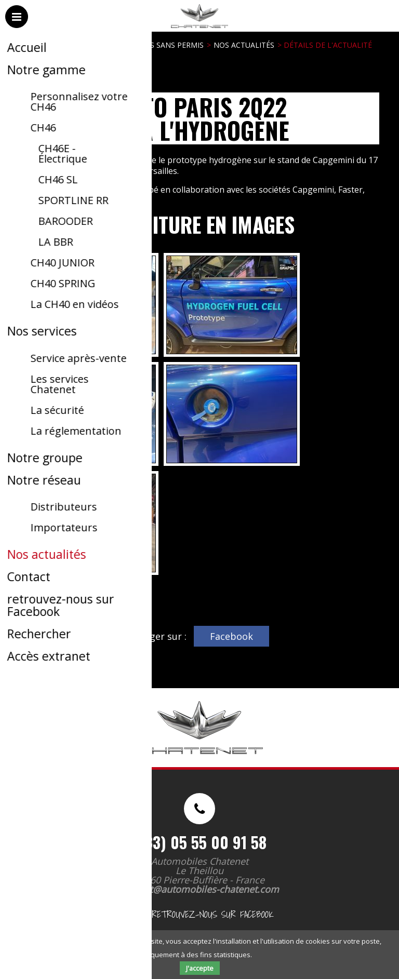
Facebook (231, 636)
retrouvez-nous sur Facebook (199, 914)
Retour (33, 591)
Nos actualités (244, 45)
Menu (17, 26)
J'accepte (200, 968)
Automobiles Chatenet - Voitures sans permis (197, 31)
